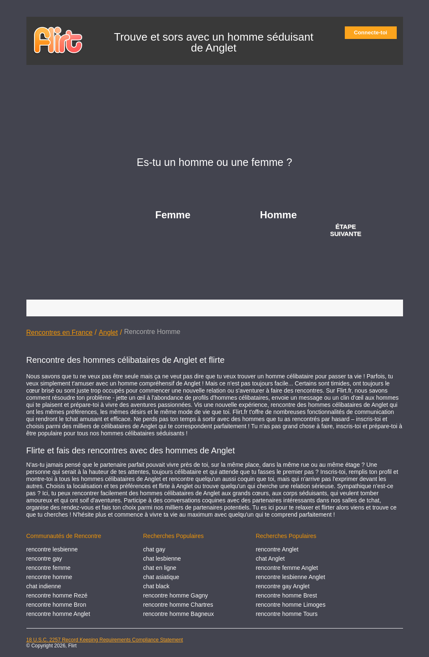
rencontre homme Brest (286, 595)
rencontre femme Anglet (287, 567)
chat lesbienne (162, 558)
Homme (278, 214)
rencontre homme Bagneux (178, 613)
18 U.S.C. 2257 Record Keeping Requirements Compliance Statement (104, 640)
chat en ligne (159, 567)
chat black (156, 586)
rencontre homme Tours (287, 613)
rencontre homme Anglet (58, 613)
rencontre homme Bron (56, 604)
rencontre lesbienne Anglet (290, 577)
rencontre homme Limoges (291, 604)
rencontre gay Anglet (282, 586)
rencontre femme (48, 567)
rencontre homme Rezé (57, 595)
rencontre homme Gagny (175, 595)
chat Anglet (270, 558)
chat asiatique (161, 577)
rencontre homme (49, 577)
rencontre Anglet (277, 549)
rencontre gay (44, 558)
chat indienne (43, 586)
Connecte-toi (373, 32)
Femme (173, 214)
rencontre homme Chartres (178, 604)
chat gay (154, 549)
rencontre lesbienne (52, 549)
